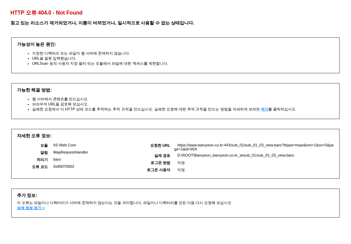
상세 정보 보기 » (31, 208)
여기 (264, 109)
